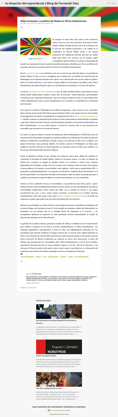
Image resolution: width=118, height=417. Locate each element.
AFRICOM (38, 256)
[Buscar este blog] (106, 3)
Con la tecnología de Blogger (59, 410)
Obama (70, 256)
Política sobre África (81, 256)
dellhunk (40, 58)
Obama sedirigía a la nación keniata (72, 196)
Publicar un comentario (28, 287)
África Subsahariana (27, 256)
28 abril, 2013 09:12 (33, 283)
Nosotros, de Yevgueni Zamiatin (46, 356)
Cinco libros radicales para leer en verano (49, 388)
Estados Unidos (53, 256)
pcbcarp (29, 274)
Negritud (63, 256)
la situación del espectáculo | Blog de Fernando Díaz (42, 3)
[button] (21, 27)
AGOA (44, 256)
